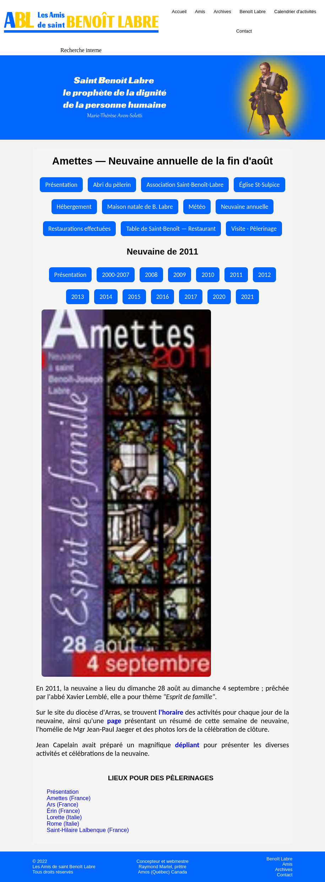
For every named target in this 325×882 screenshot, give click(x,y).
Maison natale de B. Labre (140, 207)
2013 (77, 297)
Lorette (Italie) (64, 817)
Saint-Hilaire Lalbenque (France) (88, 830)
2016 (162, 297)
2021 (247, 297)
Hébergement (74, 207)
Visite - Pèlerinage (254, 229)
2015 (134, 297)
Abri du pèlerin (112, 185)
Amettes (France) (69, 798)
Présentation (61, 185)
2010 (207, 275)
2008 (151, 275)
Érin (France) (63, 811)
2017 (190, 297)
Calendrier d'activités (295, 11)
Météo (197, 207)
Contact (244, 31)
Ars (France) (62, 805)
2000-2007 (115, 275)
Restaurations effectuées (79, 229)
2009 (179, 275)
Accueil (179, 11)
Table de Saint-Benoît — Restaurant (171, 229)
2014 (105, 297)
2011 (236, 275)
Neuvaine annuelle (244, 207)
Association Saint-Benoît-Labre (184, 185)
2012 (264, 275)
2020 (219, 297)
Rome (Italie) (63, 824)
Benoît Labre (253, 11)
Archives (222, 11)
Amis (200, 11)
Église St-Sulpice (259, 185)
